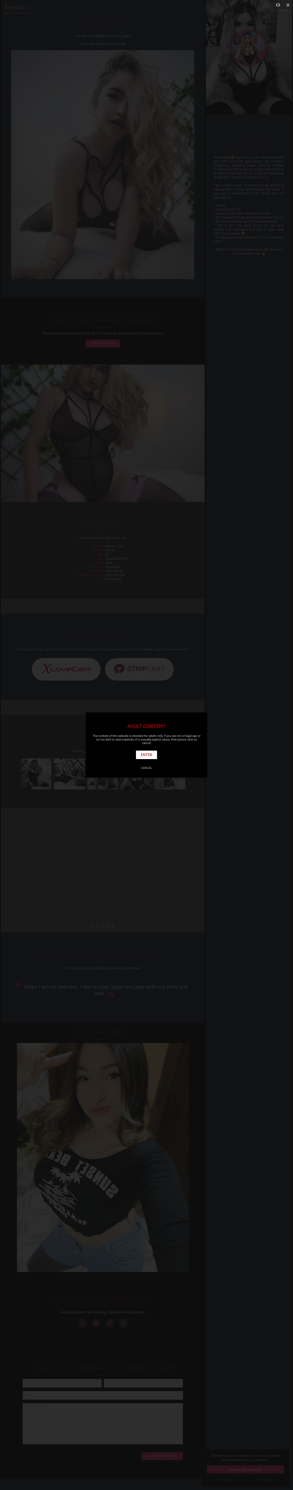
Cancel (146, 768)
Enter (146, 754)
